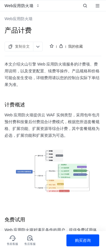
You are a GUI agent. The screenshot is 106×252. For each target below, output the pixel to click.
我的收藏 (75, 46)
